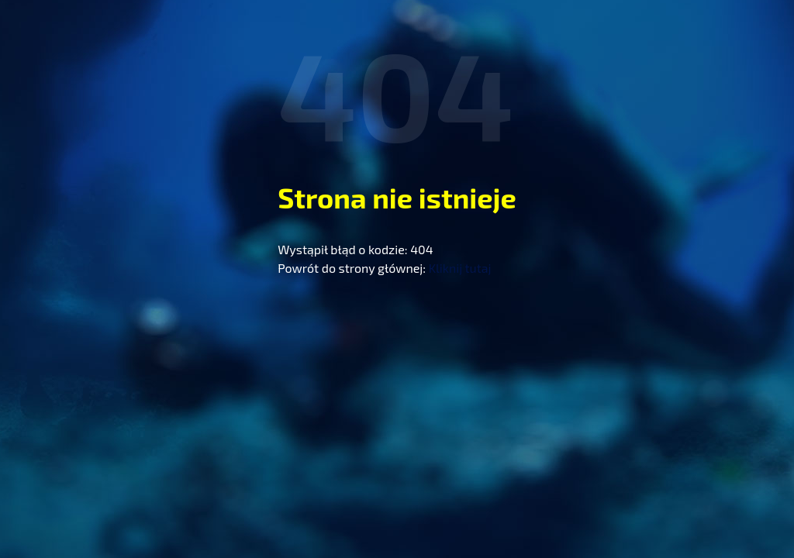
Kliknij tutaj (460, 267)
